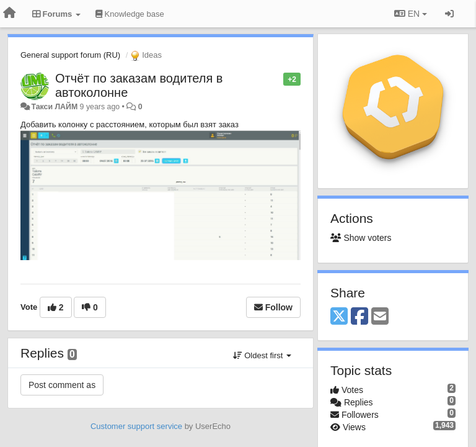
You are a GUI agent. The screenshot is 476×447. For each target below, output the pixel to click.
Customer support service (136, 426)
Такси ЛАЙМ (54, 106)
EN (410, 14)
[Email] (380, 317)
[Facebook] (359, 317)
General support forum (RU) (70, 55)
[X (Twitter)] (339, 317)
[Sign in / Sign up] (449, 13)
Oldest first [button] (262, 355)
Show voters (360, 238)
